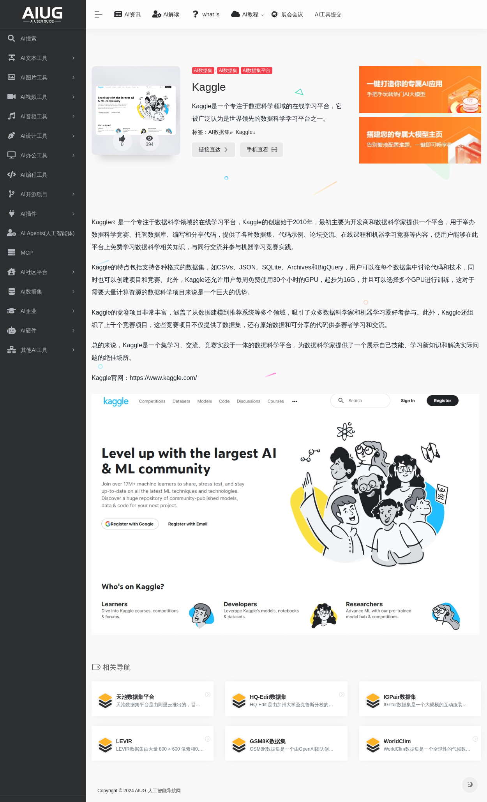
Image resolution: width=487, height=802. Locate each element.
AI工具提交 (328, 14)
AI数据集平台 (256, 70)
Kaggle (244, 132)
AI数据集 (203, 70)
